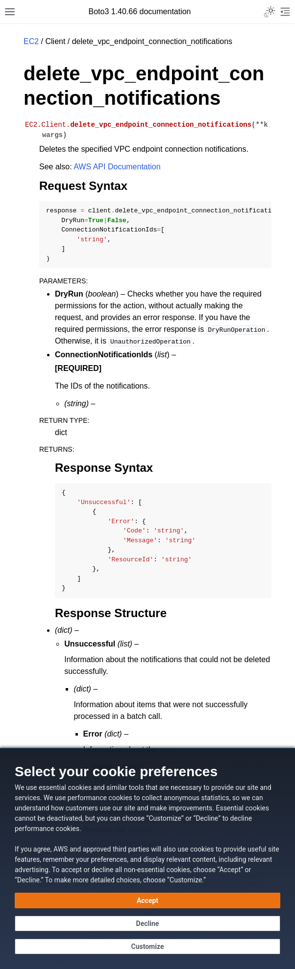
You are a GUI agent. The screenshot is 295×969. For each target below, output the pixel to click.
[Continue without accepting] (147, 923)
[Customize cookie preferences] (147, 946)
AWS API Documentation (117, 166)
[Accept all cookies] (147, 900)
